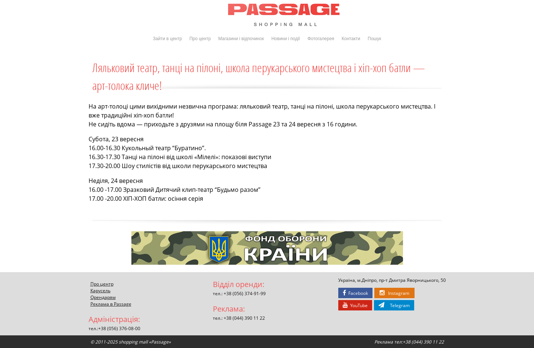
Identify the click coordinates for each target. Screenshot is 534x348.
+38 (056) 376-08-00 (119, 328)
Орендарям (103, 297)
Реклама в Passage (110, 304)
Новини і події (285, 38)
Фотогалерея (320, 38)
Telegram (394, 305)
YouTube (355, 305)
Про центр (200, 38)
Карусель (100, 290)
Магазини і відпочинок (241, 38)
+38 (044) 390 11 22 (244, 318)
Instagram (394, 293)
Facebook (355, 293)
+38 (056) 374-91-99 (245, 293)
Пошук (374, 38)
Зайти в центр (167, 38)
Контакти (351, 38)
